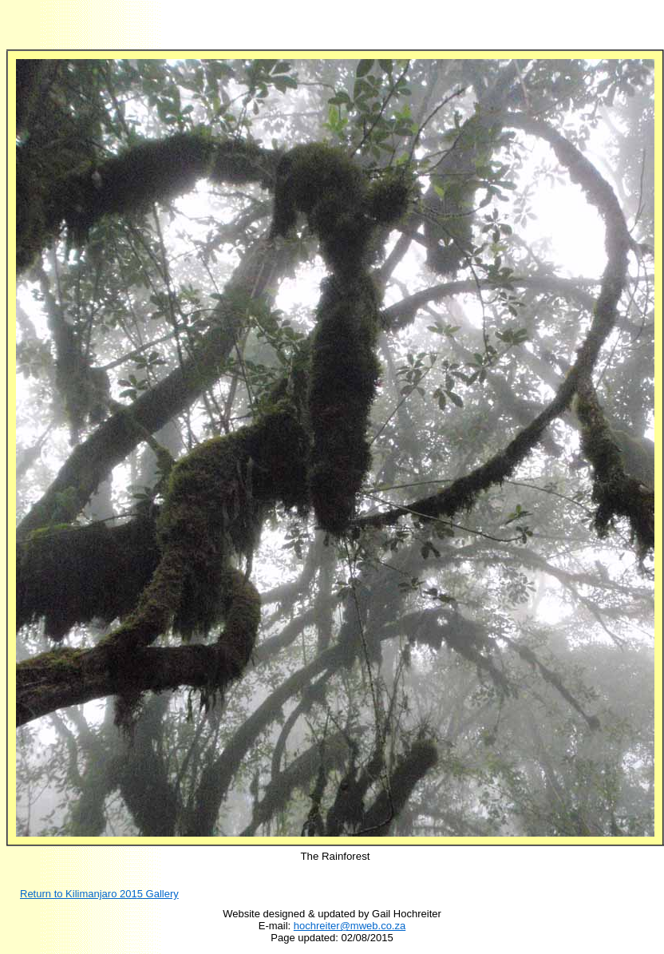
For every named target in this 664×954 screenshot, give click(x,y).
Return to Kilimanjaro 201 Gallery (99, 894)
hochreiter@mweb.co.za (349, 926)
